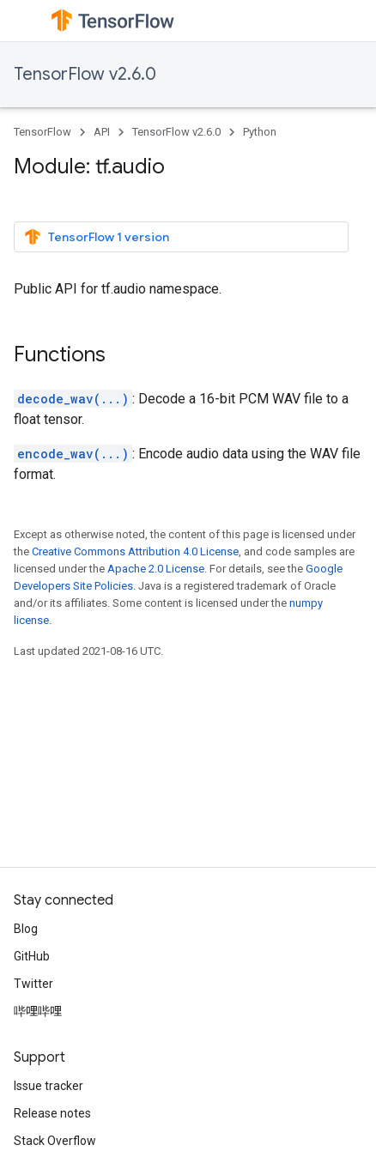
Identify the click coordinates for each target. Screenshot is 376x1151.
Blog (26, 929)
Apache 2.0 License (155, 568)
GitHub (32, 956)
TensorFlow (42, 131)
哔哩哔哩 (38, 1011)
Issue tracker (48, 1086)
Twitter (33, 983)
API (102, 131)
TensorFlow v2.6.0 (85, 74)
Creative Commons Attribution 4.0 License (135, 551)
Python (259, 131)
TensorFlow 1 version (96, 236)
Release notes (52, 1113)
